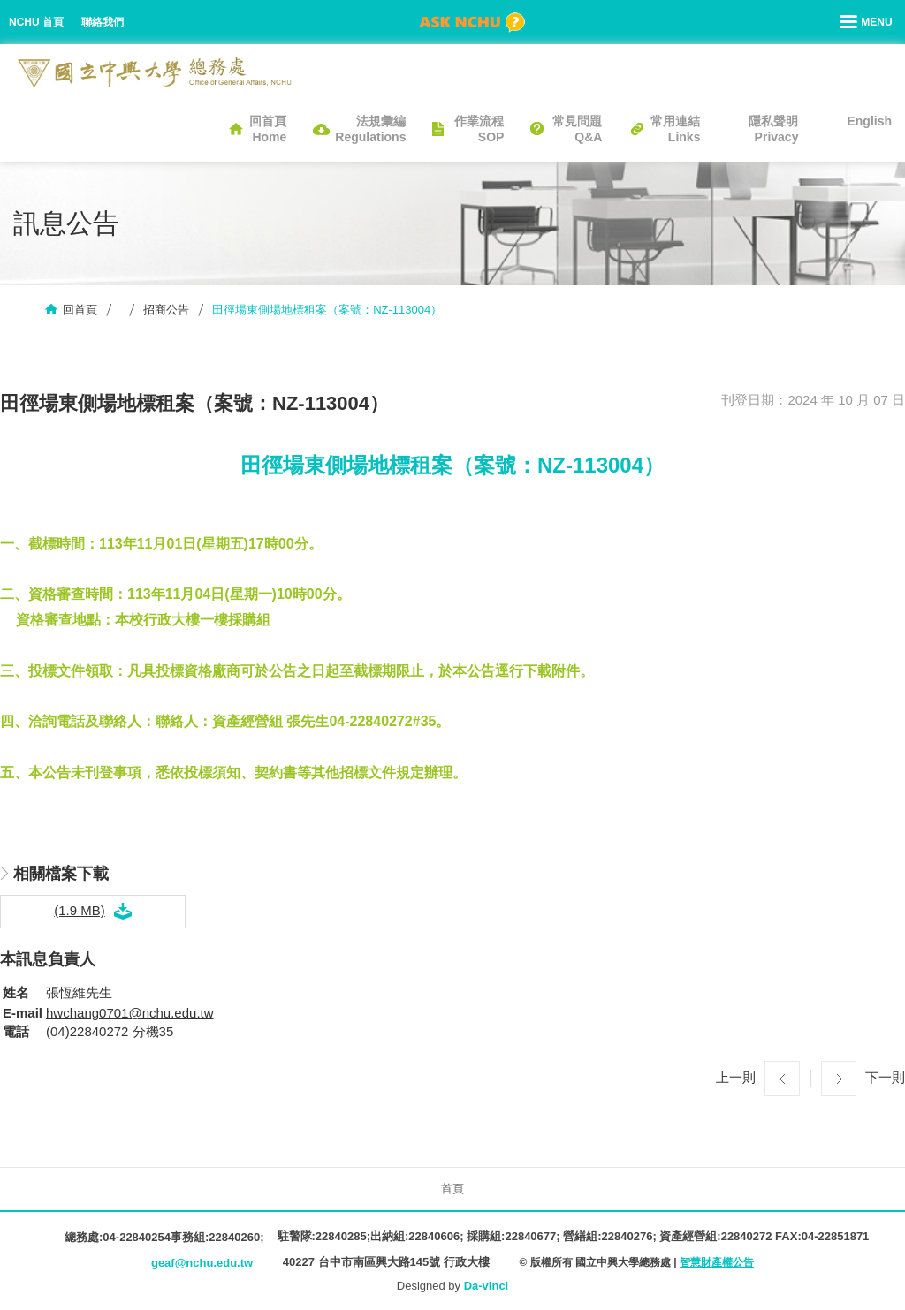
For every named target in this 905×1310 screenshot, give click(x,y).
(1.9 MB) (79, 910)
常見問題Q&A (577, 129)
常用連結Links (675, 129)
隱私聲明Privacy (773, 129)
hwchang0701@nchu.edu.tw (130, 1012)
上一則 (736, 1077)
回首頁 (80, 309)
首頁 (452, 1188)
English (869, 121)
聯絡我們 (102, 22)
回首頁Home (267, 129)
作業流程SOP (479, 129)
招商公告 (166, 309)
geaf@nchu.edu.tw (202, 1262)
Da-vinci (486, 1285)
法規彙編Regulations (370, 129)
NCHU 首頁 (36, 22)
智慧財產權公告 (717, 1262)
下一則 (885, 1077)
